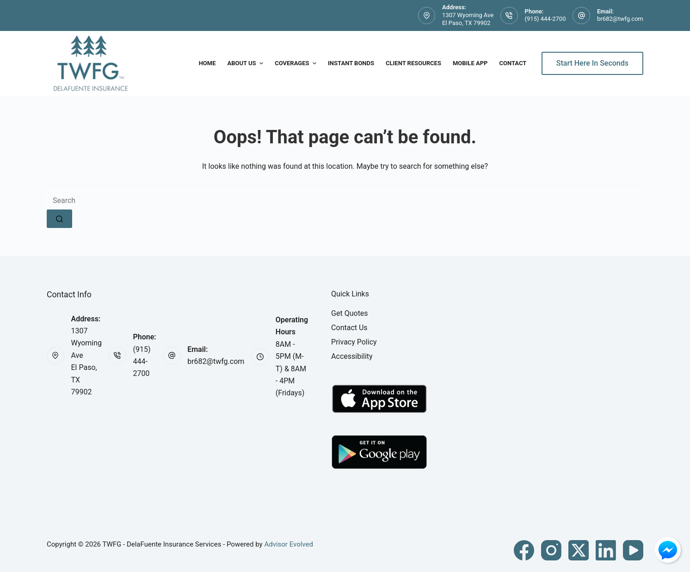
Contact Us (349, 327)
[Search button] (59, 218)
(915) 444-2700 (545, 18)
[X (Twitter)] (578, 550)
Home (207, 63)
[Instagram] (551, 550)
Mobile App (470, 63)
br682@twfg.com (620, 18)
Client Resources (413, 63)
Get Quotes (349, 313)
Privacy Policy (354, 342)
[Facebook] (524, 550)
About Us (247, 63)
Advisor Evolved (288, 544)
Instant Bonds (351, 63)
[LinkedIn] (606, 550)
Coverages (297, 63)
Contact (512, 63)
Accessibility (352, 356)
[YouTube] (633, 550)
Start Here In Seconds (592, 63)
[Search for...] (345, 200)
